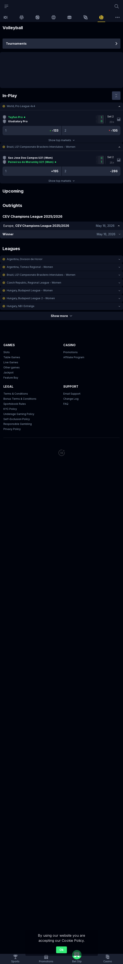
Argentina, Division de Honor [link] (24, 259)
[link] (5, 17)
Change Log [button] (71, 398)
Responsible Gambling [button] (17, 424)
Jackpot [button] (8, 372)
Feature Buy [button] (10, 377)
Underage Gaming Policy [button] (18, 414)
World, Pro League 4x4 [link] (21, 106)
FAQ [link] (65, 403)
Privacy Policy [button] (12, 429)
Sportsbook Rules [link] (14, 403)
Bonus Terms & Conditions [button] (19, 398)
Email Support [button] (71, 393)
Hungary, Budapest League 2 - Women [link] (31, 298)
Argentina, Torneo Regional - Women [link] (30, 267)
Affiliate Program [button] (73, 357)
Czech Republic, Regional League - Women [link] (34, 282)
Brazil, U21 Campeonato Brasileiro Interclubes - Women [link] (41, 146)
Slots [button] (6, 352)
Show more (61, 316)
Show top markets (61, 140)
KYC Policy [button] (10, 408)
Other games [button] (11, 367)
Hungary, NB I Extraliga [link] (20, 306)
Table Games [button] (11, 357)
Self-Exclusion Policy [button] (16, 419)
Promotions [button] (70, 352)
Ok (61, 950)
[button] (61, 106)
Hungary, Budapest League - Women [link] (30, 290)
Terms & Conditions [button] (15, 393)
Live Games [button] (10, 362)
